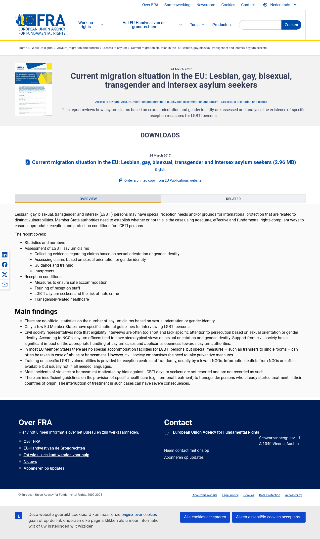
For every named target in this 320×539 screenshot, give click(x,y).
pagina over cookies (139, 514)
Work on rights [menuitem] (85, 24)
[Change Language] (280, 4)
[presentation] (88, 199)
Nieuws (30, 461)
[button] (4, 254)
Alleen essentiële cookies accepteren (268, 517)
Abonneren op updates (44, 468)
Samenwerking (177, 4)
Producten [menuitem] (221, 24)
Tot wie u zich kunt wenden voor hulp (56, 455)
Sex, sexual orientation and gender (244, 102)
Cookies (228, 4)
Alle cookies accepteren (205, 517)
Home (23, 48)
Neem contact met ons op (186, 450)
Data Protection (269, 495)
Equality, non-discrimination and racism (192, 102)
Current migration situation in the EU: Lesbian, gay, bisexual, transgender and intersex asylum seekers (199, 48)
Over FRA (150, 4)
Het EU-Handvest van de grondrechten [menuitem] (144, 24)
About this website (204, 495)
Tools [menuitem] (194, 24)
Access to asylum (115, 48)
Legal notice (230, 495)
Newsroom (205, 4)
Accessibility (293, 495)
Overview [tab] (88, 199)
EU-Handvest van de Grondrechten (54, 448)
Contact (248, 4)
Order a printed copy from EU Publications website (160, 180)
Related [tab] (233, 199)
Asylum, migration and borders (78, 48)
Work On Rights (42, 48)
